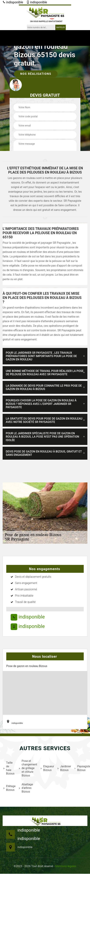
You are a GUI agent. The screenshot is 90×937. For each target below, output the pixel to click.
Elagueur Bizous (47, 768)
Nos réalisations (35, 73)
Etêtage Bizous (9, 787)
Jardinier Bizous (64, 768)
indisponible (13, 2)
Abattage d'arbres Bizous (26, 788)
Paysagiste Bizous (82, 768)
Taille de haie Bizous (8, 768)
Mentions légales (65, 866)
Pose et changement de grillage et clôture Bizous (27, 768)
